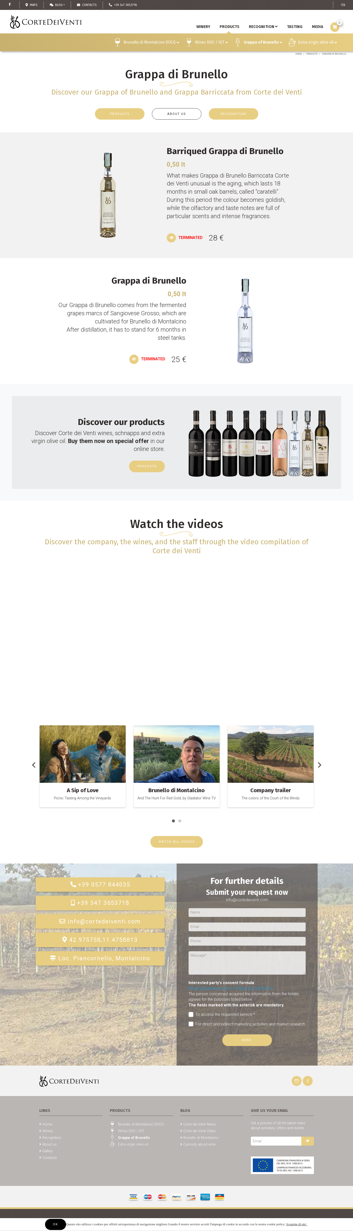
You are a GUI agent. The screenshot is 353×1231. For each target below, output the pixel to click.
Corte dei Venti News (199, 1124)
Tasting (295, 26)
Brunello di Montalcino (201, 1138)
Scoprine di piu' (296, 1224)
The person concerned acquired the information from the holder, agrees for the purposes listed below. (243, 999)
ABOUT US (176, 114)
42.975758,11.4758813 (100, 939)
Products (312, 54)
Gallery (47, 1151)
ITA (343, 5)
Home (298, 54)
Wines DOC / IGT (211, 43)
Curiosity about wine (199, 1144)
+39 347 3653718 (100, 902)
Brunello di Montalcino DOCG (151, 43)
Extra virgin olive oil (317, 43)
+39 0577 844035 (100, 884)
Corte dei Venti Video (199, 1131)
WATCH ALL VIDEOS (177, 841)
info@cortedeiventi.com (100, 921)
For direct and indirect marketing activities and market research (246, 1024)
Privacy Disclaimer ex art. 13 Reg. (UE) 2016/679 (230, 988)
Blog (56, 5)
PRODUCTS (119, 114)
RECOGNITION (233, 114)
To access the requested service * (221, 1014)
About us (49, 1144)
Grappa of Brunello (263, 43)
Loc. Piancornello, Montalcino (100, 958)
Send (247, 1040)
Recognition (263, 26)
